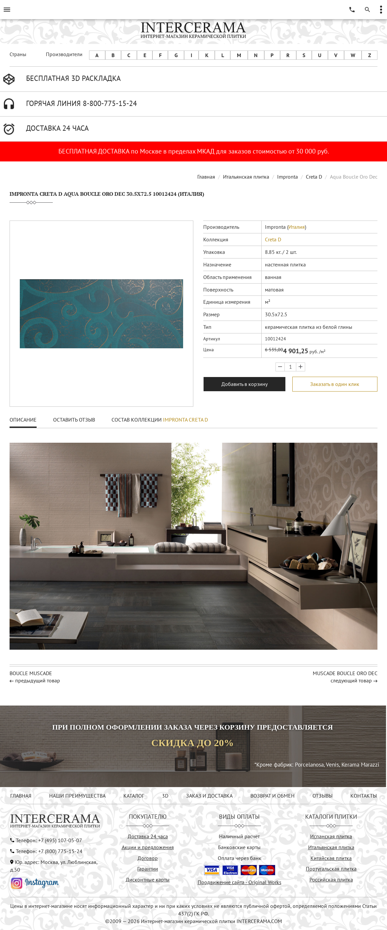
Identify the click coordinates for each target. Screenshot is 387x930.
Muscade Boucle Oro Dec (345, 673)
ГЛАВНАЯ (20, 795)
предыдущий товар (37, 680)
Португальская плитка (331, 868)
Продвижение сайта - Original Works (239, 882)
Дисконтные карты (148, 879)
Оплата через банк (239, 858)
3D (165, 795)
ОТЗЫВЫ (322, 795)
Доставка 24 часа (148, 836)
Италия (296, 227)
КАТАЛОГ (133, 795)
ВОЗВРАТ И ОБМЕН (272, 795)
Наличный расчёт (239, 836)
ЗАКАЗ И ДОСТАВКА (209, 795)
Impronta (287, 176)
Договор (148, 858)
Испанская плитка (331, 836)
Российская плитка (331, 879)
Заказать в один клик (334, 384)
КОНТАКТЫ (363, 795)
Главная (206, 176)
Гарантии (147, 868)
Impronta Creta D (185, 419)
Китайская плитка (331, 858)
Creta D (314, 176)
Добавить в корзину (244, 384)
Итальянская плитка (246, 176)
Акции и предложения (148, 847)
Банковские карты (239, 847)
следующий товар (351, 680)
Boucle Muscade (31, 673)
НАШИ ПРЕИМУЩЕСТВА (77, 795)
